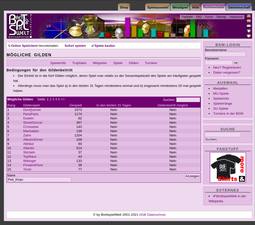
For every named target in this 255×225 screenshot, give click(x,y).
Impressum (236, 16)
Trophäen (79, 63)
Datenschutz (156, 214)
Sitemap (221, 16)
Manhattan (31, 131)
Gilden (134, 63)
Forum (209, 16)
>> (63, 99)
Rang (11, 105)
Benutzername (216, 50)
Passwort (212, 58)
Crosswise (30, 127)
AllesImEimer (33, 139)
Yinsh (27, 169)
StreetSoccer (32, 122)
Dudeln (28, 118)
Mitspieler (100, 63)
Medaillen (220, 88)
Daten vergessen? (226, 72)
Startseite (187, 16)
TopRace (29, 156)
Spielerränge (222, 103)
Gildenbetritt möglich (173, 105)
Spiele (118, 63)
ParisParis (30, 114)
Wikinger (29, 161)
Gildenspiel (31, 105)
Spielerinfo (221, 98)
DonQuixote (32, 110)
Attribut (28, 144)
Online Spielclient (24, 46)
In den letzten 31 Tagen (114, 105)
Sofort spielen (75, 46)
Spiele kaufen (105, 46)
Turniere (151, 63)
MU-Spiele (221, 93)
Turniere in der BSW (228, 113)
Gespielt (76, 105)
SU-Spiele (220, 108)
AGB (143, 214)
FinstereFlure (33, 165)
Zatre (27, 135)
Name (11, 175)
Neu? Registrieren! (227, 67)
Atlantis (28, 148)
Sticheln (29, 152)
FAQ (199, 16)
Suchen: (169, 100)
